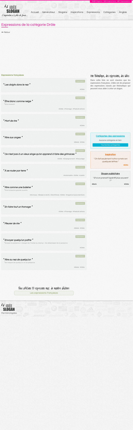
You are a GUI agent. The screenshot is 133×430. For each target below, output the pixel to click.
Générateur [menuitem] (48, 12)
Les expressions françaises (44, 293)
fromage (26, 207)
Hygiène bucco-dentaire (76, 195)
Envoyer (9, 240)
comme (20, 101)
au (10, 259)
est (11, 154)
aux (11, 137)
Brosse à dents (44, 195)
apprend (47, 154)
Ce (6, 154)
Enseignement (69, 159)
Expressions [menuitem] (93, 12)
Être (7, 101)
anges (17, 137)
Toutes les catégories (110, 145)
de (11, 121)
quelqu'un (19, 240)
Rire (7, 137)
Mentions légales (9, 313)
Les (6, 84)
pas (16, 154)
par (18, 170)
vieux (26, 154)
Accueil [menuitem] (35, 12)
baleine (27, 187)
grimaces (69, 154)
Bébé (77, 142)
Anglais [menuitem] (123, 12)
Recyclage (81, 159)
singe (32, 154)
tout (15, 207)
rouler (13, 170)
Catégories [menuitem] (109, 12)
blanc (12, 101)
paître (28, 240)
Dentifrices (55, 195)
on (40, 154)
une (20, 187)
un (21, 154)
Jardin (82, 175)
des (62, 154)
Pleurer (8, 223)
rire (15, 121)
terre (23, 170)
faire (56, 154)
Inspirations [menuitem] (77, 12)
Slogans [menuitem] (62, 12)
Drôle (83, 89)
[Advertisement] (66, 52)
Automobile (68, 175)
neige (28, 101)
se (8, 170)
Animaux (34, 195)
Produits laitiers (79, 109)
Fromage (68, 109)
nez (26, 84)
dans (19, 84)
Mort (7, 121)
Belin (95, 184)
